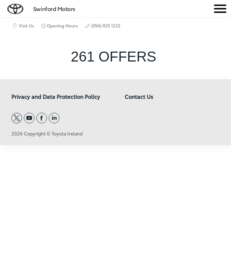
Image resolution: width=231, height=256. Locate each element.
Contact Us (139, 96)
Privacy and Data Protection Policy (55, 96)
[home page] (15, 7)
